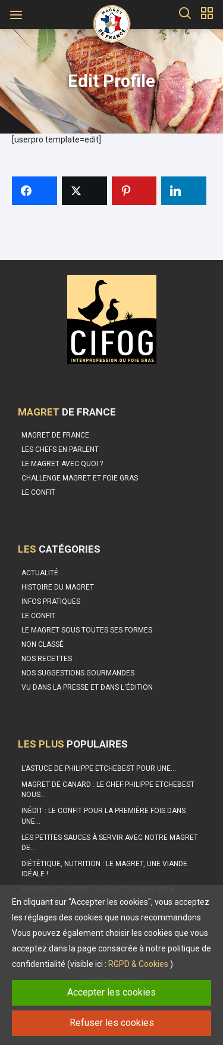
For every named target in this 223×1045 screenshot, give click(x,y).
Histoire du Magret (57, 587)
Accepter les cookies (111, 992)
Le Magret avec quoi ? (62, 464)
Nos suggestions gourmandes (77, 673)
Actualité (39, 573)
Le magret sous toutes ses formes (86, 630)
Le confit (38, 492)
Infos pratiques (50, 601)
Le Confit (38, 616)
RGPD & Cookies (138, 964)
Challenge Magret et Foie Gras (79, 478)
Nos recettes (46, 659)
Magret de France (55, 435)
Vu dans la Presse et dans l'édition (87, 687)
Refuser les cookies (112, 1022)
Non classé (42, 644)
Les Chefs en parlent (60, 449)
